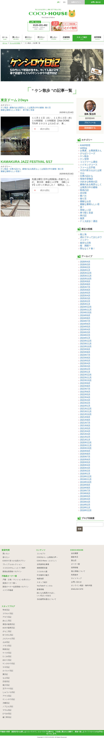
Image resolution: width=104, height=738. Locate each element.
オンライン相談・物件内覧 (81, 585)
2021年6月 (85, 425)
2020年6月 (85, 459)
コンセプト (41, 554)
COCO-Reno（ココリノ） (47, 561)
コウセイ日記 (8, 613)
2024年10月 (86, 312)
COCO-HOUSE (49, 737)
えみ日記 (6, 642)
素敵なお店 (85, 201)
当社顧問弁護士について (46, 599)
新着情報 (40, 589)
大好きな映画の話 (88, 181)
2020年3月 (85, 468)
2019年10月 (86, 482)
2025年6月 (85, 290)
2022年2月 (85, 403)
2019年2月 (85, 505)
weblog (83, 148)
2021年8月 (85, 420)
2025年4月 (85, 295)
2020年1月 (85, 473)
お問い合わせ (96, 2)
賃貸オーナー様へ (10, 583)
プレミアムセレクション (12, 564)
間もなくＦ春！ (87, 248)
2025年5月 (85, 293)
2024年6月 (85, 324)
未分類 (83, 193)
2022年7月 (85, 389)
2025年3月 (85, 298)
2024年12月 (86, 307)
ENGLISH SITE (77, 589)
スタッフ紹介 (42, 582)
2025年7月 (85, 287)
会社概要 (74, 553)
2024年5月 (85, 327)
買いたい (6, 554)
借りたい (6, 557)
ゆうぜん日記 (8, 635)
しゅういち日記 (9, 692)
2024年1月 (85, 338)
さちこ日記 (7, 631)
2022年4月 (85, 397)
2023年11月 (86, 343)
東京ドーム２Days (14, 100)
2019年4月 (85, 499)
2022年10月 (86, 380)
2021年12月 (86, 408)
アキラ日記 (7, 617)
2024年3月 (85, 332)
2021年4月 (85, 431)
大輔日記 (6, 703)
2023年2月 (85, 369)
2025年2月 (85, 301)
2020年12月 (86, 442)
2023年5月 (85, 360)
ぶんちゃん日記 (9, 638)
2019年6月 (85, 493)
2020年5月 (85, 462)
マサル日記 (7, 710)
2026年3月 (85, 264)
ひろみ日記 (7, 714)
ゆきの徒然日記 (9, 628)
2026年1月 (85, 270)
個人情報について (78, 571)
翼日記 (5, 674)
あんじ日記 (7, 621)
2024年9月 (85, 315)
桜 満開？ (85, 246)
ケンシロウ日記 (9, 699)
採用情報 (74, 568)
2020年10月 (86, 448)
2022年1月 (85, 406)
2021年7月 (85, 423)
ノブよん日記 (8, 706)
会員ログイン (76, 2)
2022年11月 (86, 377)
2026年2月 (85, 267)
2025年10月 (86, 278)
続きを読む (45, 129)
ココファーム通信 (88, 162)
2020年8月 (85, 454)
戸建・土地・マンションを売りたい (17, 580)
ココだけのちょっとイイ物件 (14, 568)
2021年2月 (85, 437)
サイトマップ (76, 578)
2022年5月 (85, 394)
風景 (82, 218)
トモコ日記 (7, 646)
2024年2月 (85, 335)
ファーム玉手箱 (87, 167)
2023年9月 (85, 349)
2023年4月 (85, 363)
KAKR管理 (85, 145)
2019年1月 (85, 507)
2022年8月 (85, 386)
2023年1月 (85, 372)
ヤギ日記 (6, 667)
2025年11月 (86, 276)
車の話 (83, 215)
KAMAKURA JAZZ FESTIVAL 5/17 (26, 162)
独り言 (48, 107)
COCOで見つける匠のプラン (14, 561)
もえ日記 (6, 678)
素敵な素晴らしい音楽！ (11, 110)
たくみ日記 (7, 656)
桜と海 (83, 234)
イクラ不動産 (8, 590)
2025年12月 (86, 273)
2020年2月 (85, 471)
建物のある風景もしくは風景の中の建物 (27, 107)
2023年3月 (85, 366)
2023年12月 (86, 341)
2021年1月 (85, 440)
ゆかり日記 (7, 660)
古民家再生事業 (43, 564)
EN (64, 2)
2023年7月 (85, 355)
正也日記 (6, 681)
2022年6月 (85, 392)
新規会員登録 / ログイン (12, 571)
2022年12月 (86, 375)
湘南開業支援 (42, 568)
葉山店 (73, 560)
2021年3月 (85, 434)
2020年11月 (86, 445)
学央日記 (6, 610)
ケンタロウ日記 (9, 664)
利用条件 (74, 575)
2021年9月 (85, 417)
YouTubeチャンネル (45, 586)
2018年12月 (86, 510)
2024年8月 (85, 318)
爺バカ (83, 196)
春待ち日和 (85, 243)
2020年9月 (85, 451)
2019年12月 (86, 476)
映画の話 (84, 190)
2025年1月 (85, 304)
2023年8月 (85, 352)
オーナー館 (75, 564)
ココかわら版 (42, 571)
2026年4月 (85, 262)
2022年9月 (85, 383)
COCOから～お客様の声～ (47, 557)
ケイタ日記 (7, 653)
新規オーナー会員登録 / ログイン (16, 587)
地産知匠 (40, 579)
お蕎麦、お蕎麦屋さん (91, 150)
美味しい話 (85, 210)
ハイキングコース (88, 165)
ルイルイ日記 (8, 671)
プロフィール (90, 123)
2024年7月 (85, 321)
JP (58, 2)
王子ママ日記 (8, 689)
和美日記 (6, 649)
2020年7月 (85, 457)
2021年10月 (86, 414)
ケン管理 (84, 159)
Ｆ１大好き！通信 (88, 221)
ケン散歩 (4, 107)
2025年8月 (85, 284)
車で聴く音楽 (28, 110)
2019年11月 (86, 479)
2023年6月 (85, 358)
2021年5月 (85, 428)
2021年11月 (86, 411)
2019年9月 (85, 485)
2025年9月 (85, 281)
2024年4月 (85, 329)
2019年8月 (85, 488)
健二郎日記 (7, 717)
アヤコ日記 (7, 696)
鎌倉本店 (74, 557)
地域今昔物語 (86, 179)
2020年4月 (85, 465)
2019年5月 (85, 496)
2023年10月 (86, 346)
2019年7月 (85, 490)
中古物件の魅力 (43, 575)
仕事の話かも (15, 169)
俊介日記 (6, 685)
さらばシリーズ (87, 153)
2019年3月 (85, 502)
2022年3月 (85, 400)
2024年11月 (86, 310)
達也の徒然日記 (9, 624)
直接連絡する (90, 128)
